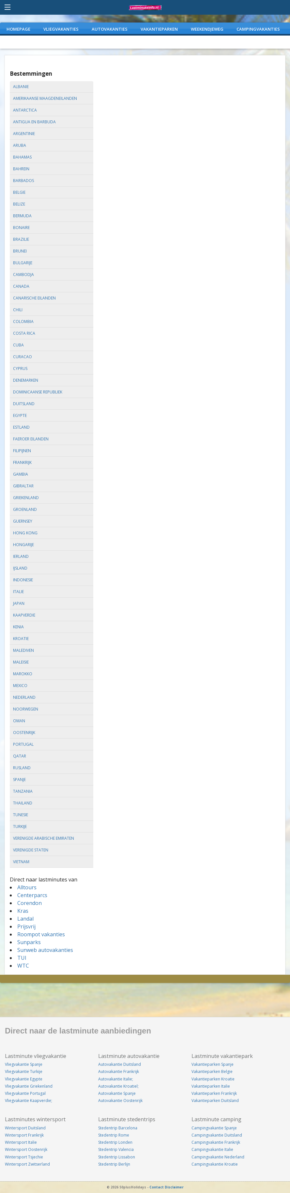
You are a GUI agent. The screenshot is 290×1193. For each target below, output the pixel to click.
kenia (18, 627)
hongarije (23, 544)
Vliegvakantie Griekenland (29, 1086)
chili (18, 310)
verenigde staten (30, 850)
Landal (25, 918)
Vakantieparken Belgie (212, 1071)
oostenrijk (24, 732)
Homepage (18, 29)
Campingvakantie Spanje (214, 1128)
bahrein (21, 169)
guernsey (22, 521)
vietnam (21, 861)
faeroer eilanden (31, 439)
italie (18, 591)
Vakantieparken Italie (210, 1086)
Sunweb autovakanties (45, 950)
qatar (19, 756)
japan (18, 603)
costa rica (24, 333)
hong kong (25, 533)
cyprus (20, 368)
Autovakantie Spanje (117, 1093)
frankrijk (22, 462)
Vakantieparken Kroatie (213, 1079)
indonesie (23, 580)
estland (21, 427)
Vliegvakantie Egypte (23, 1079)
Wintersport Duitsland (25, 1128)
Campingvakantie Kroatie (214, 1164)
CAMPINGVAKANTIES (258, 29)
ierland (21, 556)
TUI (21, 957)
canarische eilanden (34, 298)
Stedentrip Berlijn (114, 1164)
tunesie (20, 815)
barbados (23, 180)
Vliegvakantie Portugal (25, 1093)
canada (21, 286)
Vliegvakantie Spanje (23, 1064)
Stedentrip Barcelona (117, 1128)
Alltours (27, 887)
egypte (20, 415)
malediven (23, 650)
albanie (21, 86)
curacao (22, 356)
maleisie (21, 662)
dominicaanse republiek (37, 392)
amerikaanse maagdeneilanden (45, 98)
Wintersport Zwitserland (27, 1164)
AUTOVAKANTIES (110, 29)
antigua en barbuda (34, 122)
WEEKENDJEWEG (207, 29)
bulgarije (22, 263)
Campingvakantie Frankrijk (215, 1142)
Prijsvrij (26, 926)
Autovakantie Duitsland (119, 1064)
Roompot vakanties (41, 934)
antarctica (25, 110)
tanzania (23, 791)
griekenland (26, 497)
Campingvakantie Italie (212, 1149)
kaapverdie (24, 615)
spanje (19, 779)
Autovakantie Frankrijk (118, 1071)
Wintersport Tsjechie (24, 1157)
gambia (20, 474)
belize (19, 204)
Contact (156, 1187)
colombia (23, 321)
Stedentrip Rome (113, 1135)
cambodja (23, 274)
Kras (22, 910)
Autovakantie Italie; (115, 1079)
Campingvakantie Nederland (217, 1157)
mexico (20, 685)
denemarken (25, 380)
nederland (24, 697)
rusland (22, 768)
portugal (23, 744)
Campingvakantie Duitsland (216, 1135)
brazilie (21, 239)
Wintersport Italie (21, 1142)
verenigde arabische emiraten (43, 838)
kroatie (21, 638)
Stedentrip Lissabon (116, 1157)
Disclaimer (174, 1187)
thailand (22, 803)
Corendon (29, 903)
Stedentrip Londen (115, 1142)
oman (19, 721)
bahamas (22, 157)
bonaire (21, 227)
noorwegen (25, 709)
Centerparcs (32, 895)
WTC (23, 965)
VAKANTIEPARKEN (159, 29)
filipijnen (22, 450)
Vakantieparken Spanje (212, 1064)
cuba (18, 345)
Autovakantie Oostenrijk (120, 1100)
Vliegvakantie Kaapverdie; (28, 1100)
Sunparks (29, 942)
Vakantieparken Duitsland (215, 1100)
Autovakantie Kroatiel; (118, 1086)
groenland (25, 509)
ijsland (20, 568)
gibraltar (23, 486)
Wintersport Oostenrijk (26, 1149)
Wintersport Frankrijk (24, 1135)
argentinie (24, 133)
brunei (20, 251)
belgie (19, 192)
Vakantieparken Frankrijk (214, 1093)
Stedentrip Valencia (116, 1149)
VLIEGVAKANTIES (61, 29)
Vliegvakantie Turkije (23, 1071)
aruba (19, 145)
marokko (22, 674)
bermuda (22, 216)
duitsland (24, 403)
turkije (20, 826)
